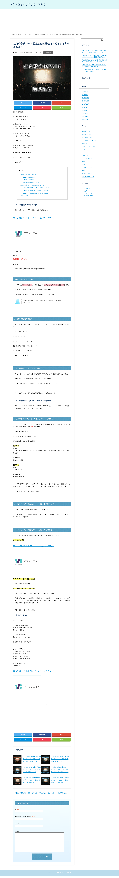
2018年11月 (85, 101)
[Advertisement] (59, 21)
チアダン (85, 152)
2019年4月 (85, 92)
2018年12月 (85, 98)
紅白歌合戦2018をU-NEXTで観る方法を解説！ (33, 186)
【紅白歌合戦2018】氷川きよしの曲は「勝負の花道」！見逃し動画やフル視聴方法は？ (60, 772)
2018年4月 (85, 116)
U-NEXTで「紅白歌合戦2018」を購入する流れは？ (36, 194)
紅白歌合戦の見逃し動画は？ (28, 175)
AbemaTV (85, 143)
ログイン (87, 189)
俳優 (83, 162)
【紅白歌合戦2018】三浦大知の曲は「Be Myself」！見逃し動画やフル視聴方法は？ (60, 782)
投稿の (87, 191)
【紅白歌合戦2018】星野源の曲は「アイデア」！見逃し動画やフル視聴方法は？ (32, 772)
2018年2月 (85, 120)
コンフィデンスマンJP (89, 146)
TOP (21, 34)
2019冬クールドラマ (88, 137)
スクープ (85, 149)
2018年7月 (85, 113)
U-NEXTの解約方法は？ (29, 181)
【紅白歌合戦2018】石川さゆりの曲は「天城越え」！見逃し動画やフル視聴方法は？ (32, 761)
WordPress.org (88, 196)
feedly (61, 108)
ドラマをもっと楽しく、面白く (31, 4)
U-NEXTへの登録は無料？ (30, 178)
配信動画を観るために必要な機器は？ (33, 183)
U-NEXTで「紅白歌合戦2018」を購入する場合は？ (36, 191)
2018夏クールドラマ (88, 131)
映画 (83, 171)
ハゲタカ (85, 156)
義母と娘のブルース (88, 177)
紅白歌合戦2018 (48, 53)
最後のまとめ (24, 197)
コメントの (89, 194)
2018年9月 (85, 107)
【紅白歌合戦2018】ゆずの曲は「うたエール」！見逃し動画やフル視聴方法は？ (60, 761)
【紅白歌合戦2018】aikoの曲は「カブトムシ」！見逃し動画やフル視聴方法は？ (31, 782)
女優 (83, 165)
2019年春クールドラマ (89, 140)
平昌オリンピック (87, 168)
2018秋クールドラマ (88, 134)
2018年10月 (85, 104)
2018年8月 (85, 110)
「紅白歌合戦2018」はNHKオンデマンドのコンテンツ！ (37, 189)
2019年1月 (85, 95)
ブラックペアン (87, 159)
